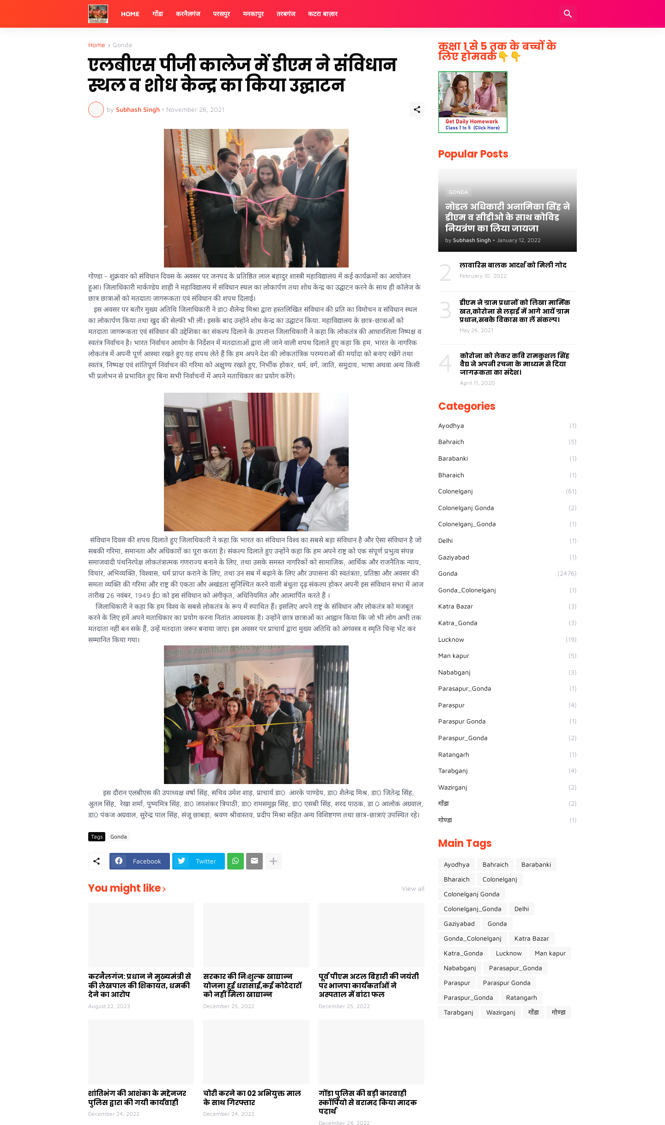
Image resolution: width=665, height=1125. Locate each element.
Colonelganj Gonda (507, 507)
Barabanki (507, 458)
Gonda (122, 45)
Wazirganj (507, 787)
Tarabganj (507, 770)
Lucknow (507, 639)
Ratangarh (507, 754)
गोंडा (157, 14)
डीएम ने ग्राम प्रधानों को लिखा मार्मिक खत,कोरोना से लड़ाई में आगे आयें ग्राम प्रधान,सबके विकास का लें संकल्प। (514, 311)
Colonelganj (507, 491)
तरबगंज (286, 14)
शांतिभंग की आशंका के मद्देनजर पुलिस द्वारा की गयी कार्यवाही (137, 1098)
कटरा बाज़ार (323, 14)
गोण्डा (507, 820)
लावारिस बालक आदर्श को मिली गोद (513, 265)
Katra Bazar (507, 606)
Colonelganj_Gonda (507, 524)
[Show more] (273, 861)
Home (130, 14)
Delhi (507, 540)
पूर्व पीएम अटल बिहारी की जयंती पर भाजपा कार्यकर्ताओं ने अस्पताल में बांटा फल (369, 985)
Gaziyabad (507, 557)
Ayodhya (507, 425)
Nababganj (507, 672)
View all (413, 888)
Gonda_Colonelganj (507, 590)
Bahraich (507, 441)
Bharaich (507, 475)
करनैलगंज (188, 14)
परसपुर (221, 14)
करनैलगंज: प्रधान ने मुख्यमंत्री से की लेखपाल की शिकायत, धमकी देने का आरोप (139, 985)
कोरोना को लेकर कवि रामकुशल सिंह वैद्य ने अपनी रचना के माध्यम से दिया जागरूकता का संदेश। (514, 364)
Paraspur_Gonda (507, 737)
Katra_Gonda (507, 622)
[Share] (417, 109)
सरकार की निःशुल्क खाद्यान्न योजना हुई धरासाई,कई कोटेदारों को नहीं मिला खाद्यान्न (252, 985)
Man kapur (507, 655)
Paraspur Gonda (507, 721)
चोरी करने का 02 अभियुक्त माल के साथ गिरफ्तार (252, 1098)
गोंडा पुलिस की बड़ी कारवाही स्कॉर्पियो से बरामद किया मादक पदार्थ (368, 1102)
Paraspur (507, 705)
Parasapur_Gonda (507, 688)
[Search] (568, 14)
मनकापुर (253, 14)
